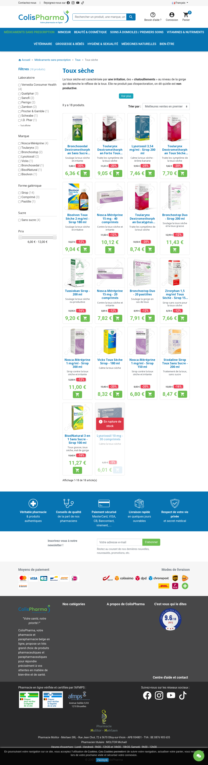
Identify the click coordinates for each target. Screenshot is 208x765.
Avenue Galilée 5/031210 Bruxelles (79, 705)
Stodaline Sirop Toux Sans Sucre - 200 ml (175, 363)
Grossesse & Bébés (78, 616)
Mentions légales (120, 616)
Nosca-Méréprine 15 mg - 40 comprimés (110, 218)
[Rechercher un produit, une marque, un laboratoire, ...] (104, 16)
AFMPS (80, 687)
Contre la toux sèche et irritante (110, 228)
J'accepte (102, 760)
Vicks (27, 161)
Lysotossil (30, 156)
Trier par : (134, 106)
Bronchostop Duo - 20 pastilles (142, 292)
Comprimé (30, 197)
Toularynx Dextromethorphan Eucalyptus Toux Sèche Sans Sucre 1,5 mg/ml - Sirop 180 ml (142, 224)
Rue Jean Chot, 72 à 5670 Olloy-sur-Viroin (101, 737)
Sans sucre (30, 220)
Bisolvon (29, 174)
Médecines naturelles (79, 624)
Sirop (27, 192)
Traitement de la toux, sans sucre (175, 373)
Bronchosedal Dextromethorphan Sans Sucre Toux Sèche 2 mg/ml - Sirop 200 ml (77, 155)
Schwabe (29, 115)
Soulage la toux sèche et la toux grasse (175, 225)
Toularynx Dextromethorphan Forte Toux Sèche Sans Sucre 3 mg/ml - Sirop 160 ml (110, 155)
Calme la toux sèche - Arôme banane (142, 159)
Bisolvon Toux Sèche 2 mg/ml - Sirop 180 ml (77, 218)
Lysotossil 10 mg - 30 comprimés (110, 437)
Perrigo (28, 102)
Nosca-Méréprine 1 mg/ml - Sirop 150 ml (142, 363)
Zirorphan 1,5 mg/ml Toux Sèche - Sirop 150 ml (174, 296)
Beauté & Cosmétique (79, 611)
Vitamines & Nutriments (81, 651)
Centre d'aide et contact (125, 638)
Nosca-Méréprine (34, 143)
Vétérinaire (72, 647)
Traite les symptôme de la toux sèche (110, 159)
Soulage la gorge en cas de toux (142, 300)
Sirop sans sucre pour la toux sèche (175, 304)
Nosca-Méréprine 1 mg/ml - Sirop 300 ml (77, 363)
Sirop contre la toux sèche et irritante (77, 373)
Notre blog (116, 669)
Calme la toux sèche (110, 368)
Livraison (115, 611)
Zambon (29, 107)
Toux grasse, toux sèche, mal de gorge (77, 449)
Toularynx (30, 147)
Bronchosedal (32, 165)
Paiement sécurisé (121, 633)
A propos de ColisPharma (126, 629)
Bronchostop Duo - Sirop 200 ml (175, 216)
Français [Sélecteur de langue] (179, 2)
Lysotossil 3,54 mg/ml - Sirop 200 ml (142, 149)
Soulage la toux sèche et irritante (77, 159)
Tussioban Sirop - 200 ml (77, 292)
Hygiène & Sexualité (78, 620)
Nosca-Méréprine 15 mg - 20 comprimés (110, 294)
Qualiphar (29, 93)
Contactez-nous (27, 2)
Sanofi (27, 98)
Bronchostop (32, 152)
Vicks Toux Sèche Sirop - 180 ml (110, 361)
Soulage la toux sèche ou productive (77, 300)
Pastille (28, 201)
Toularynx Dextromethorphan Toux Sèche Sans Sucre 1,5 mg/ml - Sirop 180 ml (175, 155)
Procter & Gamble (35, 111)
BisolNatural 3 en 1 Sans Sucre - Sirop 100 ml (77, 439)
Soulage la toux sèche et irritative (77, 228)
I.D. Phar (29, 120)
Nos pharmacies (120, 655)
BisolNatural (31, 170)
